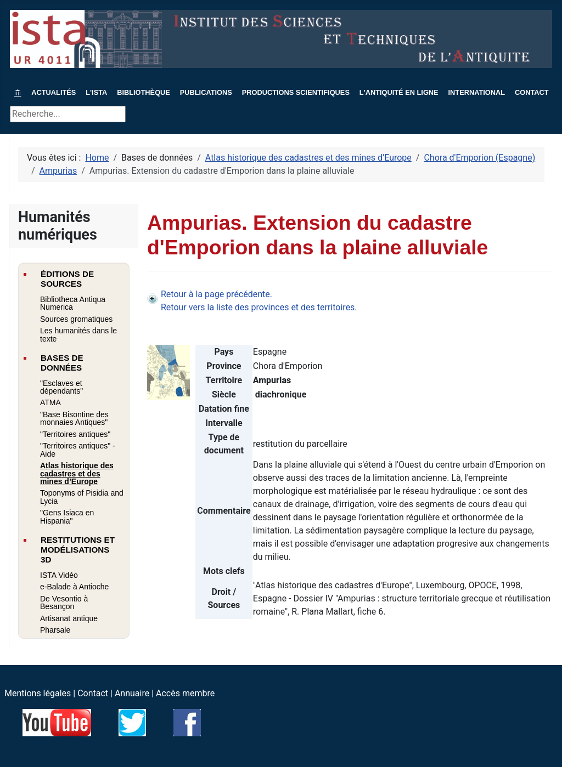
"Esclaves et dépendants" (61, 387)
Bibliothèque (143, 92)
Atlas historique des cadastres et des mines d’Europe (77, 473)
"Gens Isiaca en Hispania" (67, 516)
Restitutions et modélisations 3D (78, 549)
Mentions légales (37, 693)
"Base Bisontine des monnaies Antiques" (74, 418)
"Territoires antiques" (75, 434)
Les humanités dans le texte (78, 334)
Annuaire (132, 693)
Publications (206, 92)
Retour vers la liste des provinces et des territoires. (259, 307)
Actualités (53, 92)
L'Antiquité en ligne (399, 92)
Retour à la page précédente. (216, 294)
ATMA (50, 402)
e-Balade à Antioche (74, 586)
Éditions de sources (67, 278)
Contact (532, 92)
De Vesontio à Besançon (64, 602)
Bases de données (62, 362)
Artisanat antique (69, 618)
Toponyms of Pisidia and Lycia (81, 496)
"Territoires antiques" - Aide (77, 449)
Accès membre (185, 693)
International (476, 92)
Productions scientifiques (296, 92)
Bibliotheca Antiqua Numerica (72, 303)
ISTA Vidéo (59, 575)
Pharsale (55, 630)
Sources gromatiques (76, 319)
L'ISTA (96, 92)
